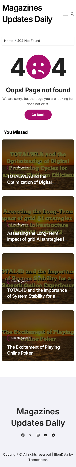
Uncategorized (20, 167)
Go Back (38, 115)
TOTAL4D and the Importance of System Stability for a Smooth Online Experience (37, 295)
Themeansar (37, 460)
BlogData (61, 454)
